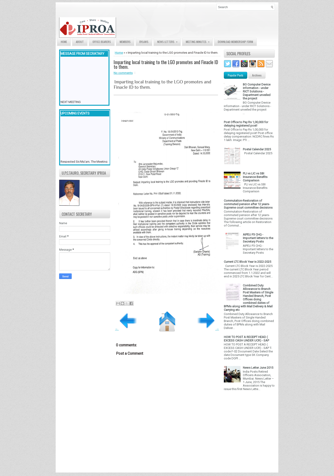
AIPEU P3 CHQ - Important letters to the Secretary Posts (258, 238)
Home (64, 42)
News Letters (168, 41)
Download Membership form (235, 42)
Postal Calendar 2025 (257, 149)
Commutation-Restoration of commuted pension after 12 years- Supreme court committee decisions (248, 204)
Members (125, 42)
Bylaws (143, 42)
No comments (123, 73)
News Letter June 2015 (258, 367)
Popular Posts (235, 75)
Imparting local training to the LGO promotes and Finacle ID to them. (166, 64)
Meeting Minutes (199, 41)
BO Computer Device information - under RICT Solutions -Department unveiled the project (256, 91)
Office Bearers (102, 42)
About (80, 42)
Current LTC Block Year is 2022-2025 (247, 261)
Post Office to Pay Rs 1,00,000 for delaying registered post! (246, 123)
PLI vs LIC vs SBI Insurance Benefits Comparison (255, 177)
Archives (257, 75)
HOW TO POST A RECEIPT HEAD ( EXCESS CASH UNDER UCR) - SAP (246, 338)
